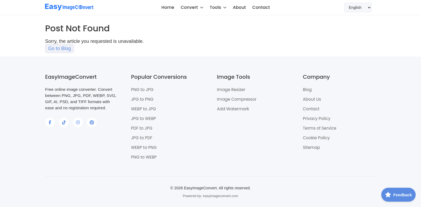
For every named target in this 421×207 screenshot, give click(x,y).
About (239, 7)
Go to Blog (59, 48)
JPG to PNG (142, 99)
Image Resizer (231, 89)
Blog (307, 89)
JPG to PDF (141, 138)
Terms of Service (319, 128)
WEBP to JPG (143, 109)
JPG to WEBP (143, 118)
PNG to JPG (142, 89)
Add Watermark (233, 109)
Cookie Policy (316, 138)
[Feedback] (398, 195)
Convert (192, 7)
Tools (218, 7)
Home (167, 7)
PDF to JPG (141, 128)
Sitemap (311, 147)
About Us (312, 99)
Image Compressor (236, 99)
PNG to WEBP (144, 157)
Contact (261, 7)
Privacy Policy (317, 118)
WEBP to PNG (144, 147)
